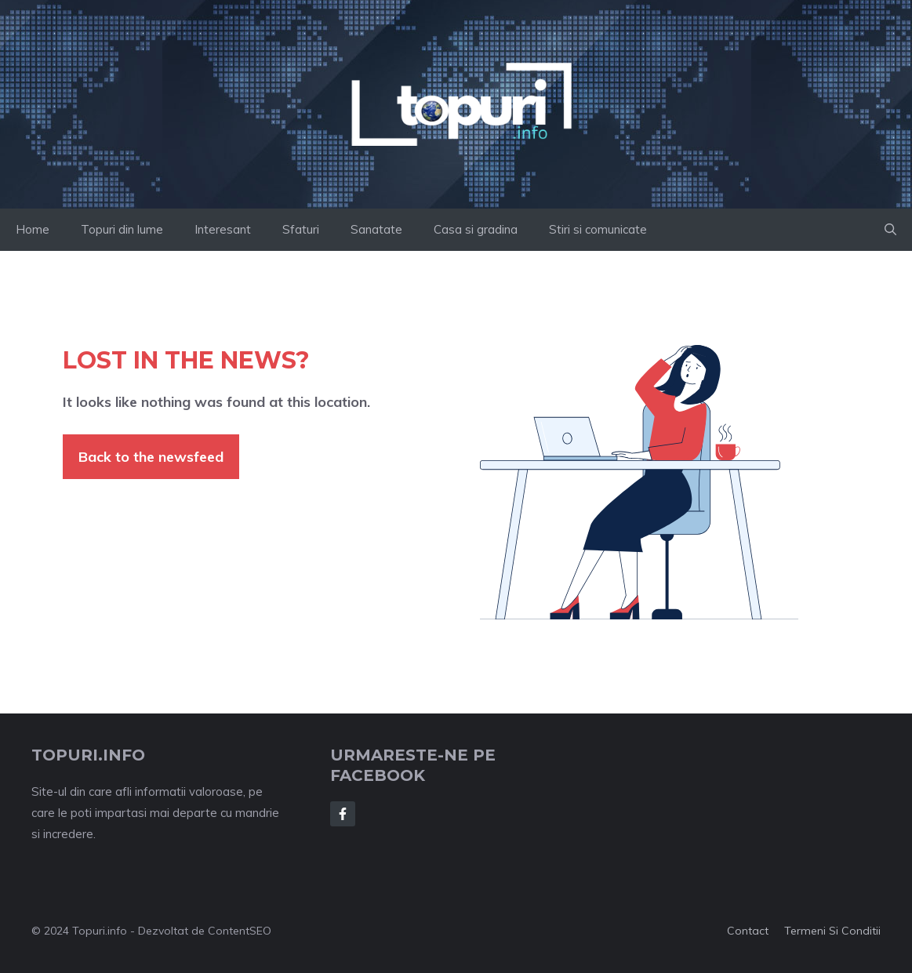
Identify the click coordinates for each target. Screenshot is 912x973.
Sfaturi (300, 229)
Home (32, 229)
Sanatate (376, 229)
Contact (747, 931)
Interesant (222, 229)
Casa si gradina (476, 229)
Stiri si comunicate (598, 229)
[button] (890, 230)
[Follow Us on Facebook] (342, 813)
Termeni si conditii (832, 931)
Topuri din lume (122, 229)
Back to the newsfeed (150, 457)
